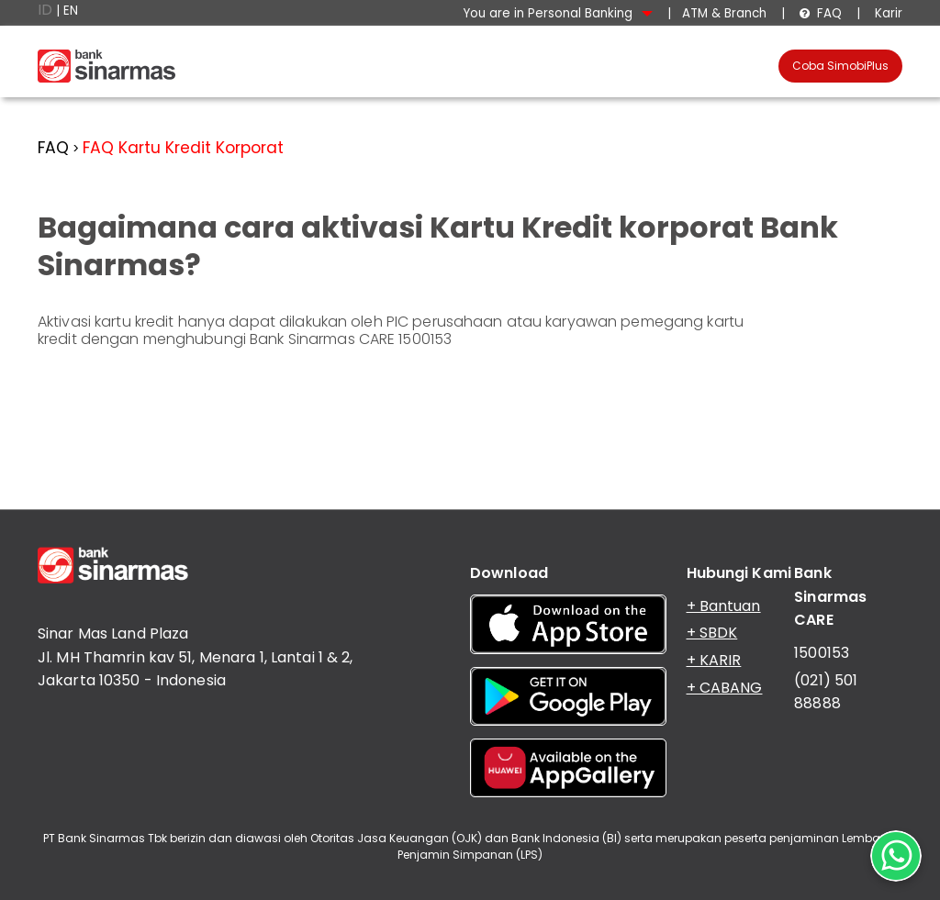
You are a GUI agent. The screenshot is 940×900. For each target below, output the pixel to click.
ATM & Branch (724, 13)
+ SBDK (712, 632)
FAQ (820, 13)
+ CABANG (725, 687)
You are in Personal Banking (558, 13)
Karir (886, 13)
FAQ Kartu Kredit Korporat (183, 148)
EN (70, 10)
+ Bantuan (724, 606)
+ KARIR (714, 660)
